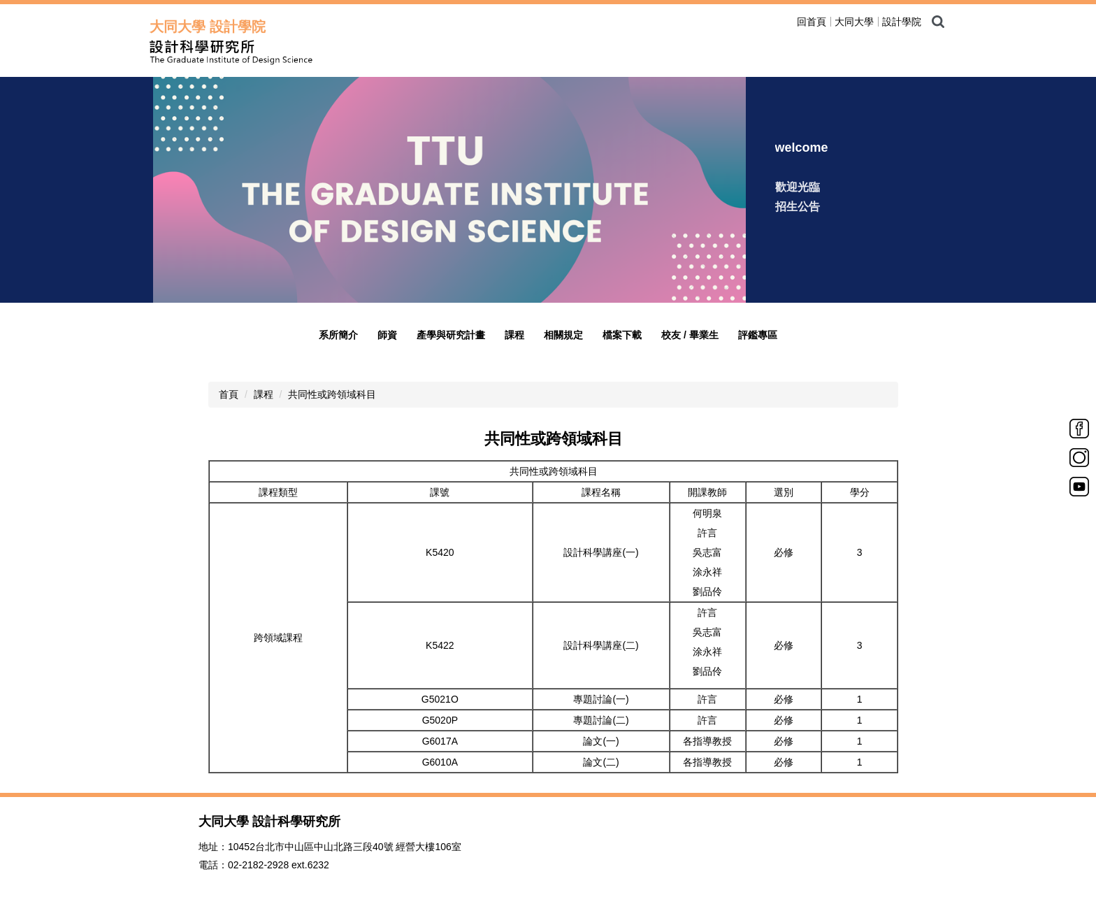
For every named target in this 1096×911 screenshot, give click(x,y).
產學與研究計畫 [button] (451, 334)
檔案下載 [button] (622, 334)
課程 (263, 394)
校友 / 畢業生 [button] (690, 334)
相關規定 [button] (563, 334)
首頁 (228, 394)
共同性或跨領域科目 (332, 394)
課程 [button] (514, 334)
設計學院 (901, 21)
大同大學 (854, 21)
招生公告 (797, 207)
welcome (801, 148)
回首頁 (811, 21)
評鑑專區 (757, 334)
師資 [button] (387, 334)
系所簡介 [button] (338, 334)
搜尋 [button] (938, 21)
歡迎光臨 (797, 187)
